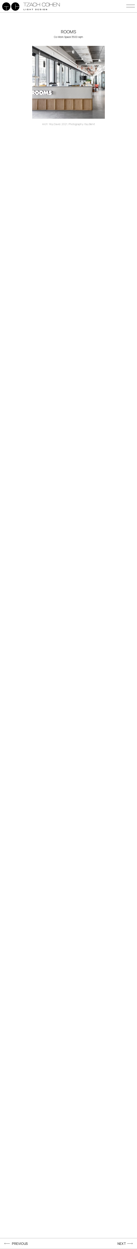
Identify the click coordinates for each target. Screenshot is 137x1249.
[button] (130, 7)
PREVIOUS (20, 1243)
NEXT (121, 1243)
